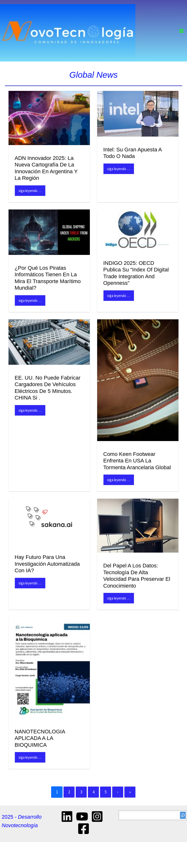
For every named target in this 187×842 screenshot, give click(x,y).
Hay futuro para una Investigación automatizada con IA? (47, 563)
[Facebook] (83, 829)
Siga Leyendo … (30, 190)
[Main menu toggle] (181, 30)
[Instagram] (97, 816)
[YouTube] (82, 816)
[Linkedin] (67, 816)
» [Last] (130, 792)
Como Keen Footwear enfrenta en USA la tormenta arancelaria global (137, 460)
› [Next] (117, 792)
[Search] (183, 815)
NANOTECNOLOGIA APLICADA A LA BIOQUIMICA (40, 738)
